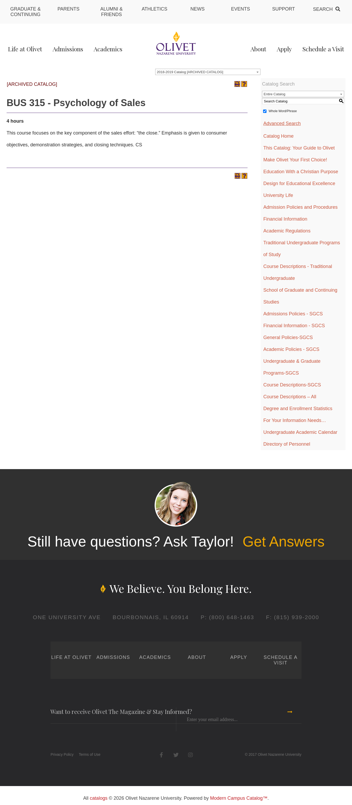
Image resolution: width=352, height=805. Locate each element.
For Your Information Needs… (294, 420)
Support (283, 9)
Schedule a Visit (323, 49)
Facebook (161, 755)
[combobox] (207, 72)
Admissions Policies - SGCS (293, 313)
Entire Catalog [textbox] (274, 94)
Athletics (154, 9)
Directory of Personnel (286, 444)
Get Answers (284, 541)
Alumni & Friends (111, 11)
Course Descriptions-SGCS (292, 384)
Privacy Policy (62, 754)
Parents (68, 9)
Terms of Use (89, 754)
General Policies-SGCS (288, 337)
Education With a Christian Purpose (300, 171)
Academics (108, 49)
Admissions (68, 49)
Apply (284, 49)
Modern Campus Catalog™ (239, 798)
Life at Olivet (25, 49)
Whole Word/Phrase (283, 111)
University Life (278, 195)
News (197, 9)
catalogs (98, 798)
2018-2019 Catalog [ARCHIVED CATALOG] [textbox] (190, 72)
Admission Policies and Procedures (300, 207)
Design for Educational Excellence (299, 183)
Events (240, 9)
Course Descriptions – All (289, 396)
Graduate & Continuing (25, 11)
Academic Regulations (286, 230)
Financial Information (285, 219)
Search (323, 9)
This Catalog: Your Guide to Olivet (299, 148)
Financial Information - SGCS (294, 325)
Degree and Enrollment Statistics (297, 408)
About (258, 49)
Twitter (176, 755)
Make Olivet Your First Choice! (295, 159)
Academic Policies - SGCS (291, 349)
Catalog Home (278, 136)
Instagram (190, 755)
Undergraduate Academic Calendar (300, 432)
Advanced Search (282, 123)
